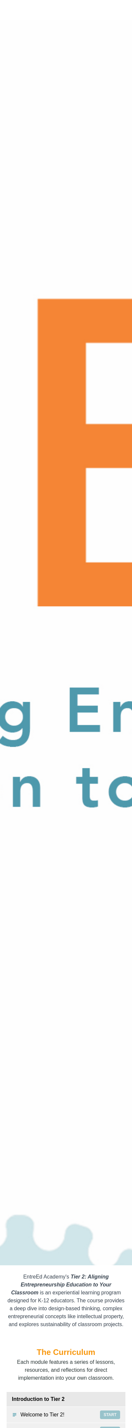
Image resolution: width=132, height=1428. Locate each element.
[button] (121, 10)
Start (110, 1414)
